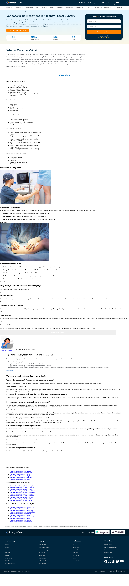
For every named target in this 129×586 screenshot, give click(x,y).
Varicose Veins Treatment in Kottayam (21, 510)
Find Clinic (75, 552)
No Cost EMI (76, 550)
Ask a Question (77, 560)
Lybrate (7, 544)
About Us (7, 550)
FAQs (74, 544)
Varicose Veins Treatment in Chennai (21, 472)
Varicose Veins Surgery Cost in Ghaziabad (22, 492)
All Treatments (108, 552)
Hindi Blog (8, 560)
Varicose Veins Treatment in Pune (20, 479)
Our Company (91, 2)
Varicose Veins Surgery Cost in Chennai (22, 487)
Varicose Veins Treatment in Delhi (20, 474)
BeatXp (7, 547)
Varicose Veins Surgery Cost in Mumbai (22, 497)
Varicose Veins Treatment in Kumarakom (22, 509)
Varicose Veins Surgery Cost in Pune (21, 500)
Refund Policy (121, 571)
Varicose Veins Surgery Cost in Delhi (21, 489)
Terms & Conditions (100, 571)
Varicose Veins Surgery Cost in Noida (21, 499)
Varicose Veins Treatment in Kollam (20, 518)
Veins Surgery (42, 563)
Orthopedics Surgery (44, 560)
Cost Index (107, 550)
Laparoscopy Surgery (44, 547)
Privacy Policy (111, 571)
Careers (7, 555)
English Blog (8, 558)
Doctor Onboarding (10, 563)
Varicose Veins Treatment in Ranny (20, 513)
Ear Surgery (42, 552)
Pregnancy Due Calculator (111, 547)
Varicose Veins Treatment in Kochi (20, 515)
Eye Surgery (42, 555)
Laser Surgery (42, 544)
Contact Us (8, 552)
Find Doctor (76, 555)
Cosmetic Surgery (43, 550)
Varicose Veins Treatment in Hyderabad (22, 476)
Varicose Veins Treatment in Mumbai (21, 477)
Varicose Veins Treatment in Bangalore (21, 471)
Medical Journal (108, 544)
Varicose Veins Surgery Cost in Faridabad (22, 491)
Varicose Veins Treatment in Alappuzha (22, 507)
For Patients (82, 2)
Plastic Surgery (42, 558)
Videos (74, 558)
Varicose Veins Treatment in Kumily (20, 520)
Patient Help (76, 547)
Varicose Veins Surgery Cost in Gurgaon (22, 494)
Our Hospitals (118, 7)
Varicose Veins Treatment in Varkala (21, 521)
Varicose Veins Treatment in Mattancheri (22, 512)
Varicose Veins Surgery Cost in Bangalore (22, 486)
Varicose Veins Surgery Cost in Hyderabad (22, 495)
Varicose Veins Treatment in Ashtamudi (22, 517)
